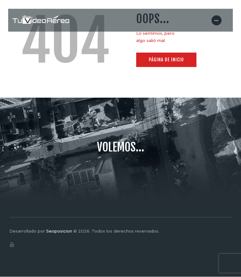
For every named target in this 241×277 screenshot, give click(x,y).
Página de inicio (166, 60)
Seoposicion (59, 230)
